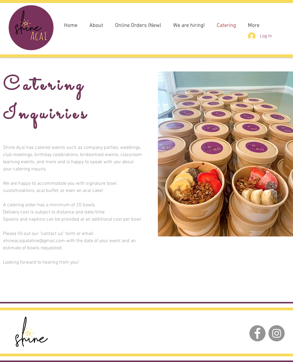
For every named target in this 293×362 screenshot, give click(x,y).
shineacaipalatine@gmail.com (34, 241)
